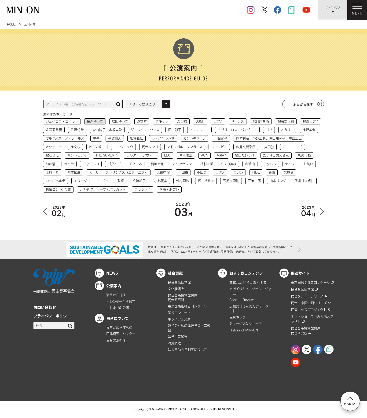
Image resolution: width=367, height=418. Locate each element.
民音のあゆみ (116, 340)
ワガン (238, 172)
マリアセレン (182, 164)
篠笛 (271, 172)
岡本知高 (74, 172)
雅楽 (120, 181)
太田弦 (269, 147)
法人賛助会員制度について (187, 350)
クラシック (142, 189)
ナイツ (290, 164)
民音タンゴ (150, 147)
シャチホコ (91, 164)
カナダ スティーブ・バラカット (103, 189)
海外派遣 (174, 343)
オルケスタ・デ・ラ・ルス (65, 138)
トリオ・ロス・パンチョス (237, 130)
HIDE (256, 172)
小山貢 (183, 172)
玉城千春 (52, 172)
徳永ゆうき (95, 121)
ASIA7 (221, 155)
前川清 (50, 164)
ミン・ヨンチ (292, 147)
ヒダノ (220, 172)
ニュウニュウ (123, 147)
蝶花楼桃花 (206, 181)
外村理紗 (182, 181)
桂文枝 (75, 147)
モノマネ (135, 164)
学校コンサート (179, 313)
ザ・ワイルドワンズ (145, 130)
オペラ (69, 164)
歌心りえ (52, 155)
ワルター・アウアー (140, 155)
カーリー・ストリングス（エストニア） (118, 172)
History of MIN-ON (243, 330)
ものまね (304, 155)
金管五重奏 (54, 130)
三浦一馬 (254, 181)
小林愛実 (160, 181)
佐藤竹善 (77, 130)
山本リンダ (278, 181)
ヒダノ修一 (97, 147)
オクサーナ (54, 147)
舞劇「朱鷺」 (304, 181)
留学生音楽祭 (177, 336)
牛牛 (96, 138)
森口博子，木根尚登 (107, 130)
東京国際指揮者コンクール (187, 306)
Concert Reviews (242, 300)
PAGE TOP (350, 401)
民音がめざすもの (119, 327)
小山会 (202, 172)
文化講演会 (176, 289)
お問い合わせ (44, 307)
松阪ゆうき (120, 121)
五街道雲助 (231, 181)
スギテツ (162, 121)
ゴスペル (102, 181)
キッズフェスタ (179, 319)
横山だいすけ (244, 155)
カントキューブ (194, 138)
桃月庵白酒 (261, 121)
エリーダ (80, 181)
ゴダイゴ (114, 164)
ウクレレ (270, 164)
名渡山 (250, 164)
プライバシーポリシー (51, 315)
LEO (167, 155)
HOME (11, 24)
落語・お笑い (169, 189)
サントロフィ (77, 155)
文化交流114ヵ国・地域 (247, 282)
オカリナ (287, 130)
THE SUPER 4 (106, 155)
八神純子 (139, 181)
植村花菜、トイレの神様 (218, 164)
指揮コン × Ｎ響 (58, 189)
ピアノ (218, 121)
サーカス (237, 121)
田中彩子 (174, 130)
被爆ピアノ (310, 121)
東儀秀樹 (163, 172)
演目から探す (303, 104)
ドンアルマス (199, 130)
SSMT (200, 121)
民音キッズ (237, 317)
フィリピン (219, 147)
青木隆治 (185, 155)
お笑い (308, 164)
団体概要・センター (121, 334)
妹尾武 (289, 172)
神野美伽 (309, 130)
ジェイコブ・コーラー (62, 121)
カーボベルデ (55, 181)
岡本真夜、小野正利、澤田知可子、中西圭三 (269, 138)
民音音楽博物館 (179, 282)
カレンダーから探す (120, 301)
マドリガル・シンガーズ (184, 147)
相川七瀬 (157, 164)
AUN (204, 155)
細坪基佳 (136, 138)
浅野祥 (142, 121)
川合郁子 (221, 138)
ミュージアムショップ (245, 324)
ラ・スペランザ (163, 138)
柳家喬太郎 (286, 121)
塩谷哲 (182, 121)
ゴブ (269, 130)
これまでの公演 (117, 308)
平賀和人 (114, 138)
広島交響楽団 (246, 147)
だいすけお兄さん (276, 155)
